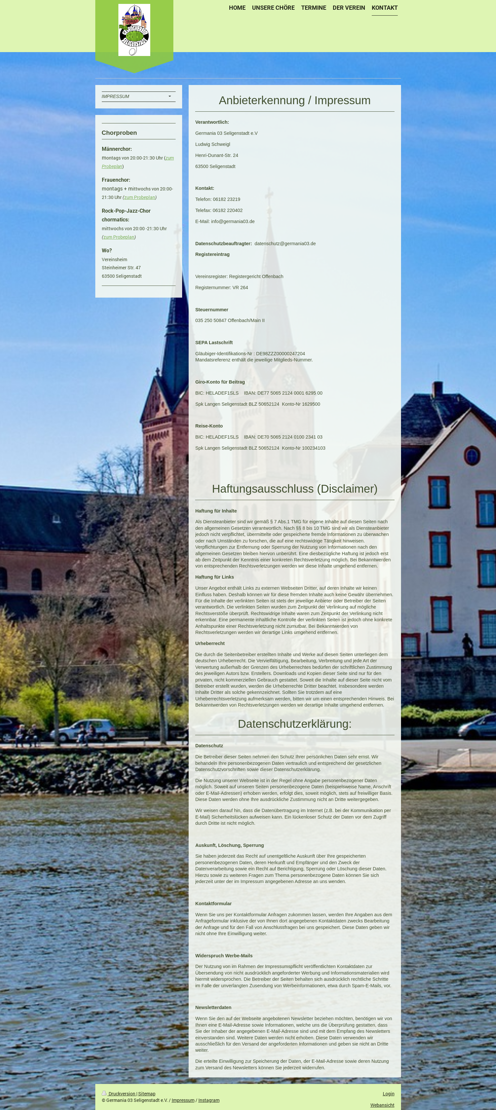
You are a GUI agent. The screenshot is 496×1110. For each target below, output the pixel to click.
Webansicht (382, 1105)
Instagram (209, 1100)
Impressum (183, 1100)
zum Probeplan (139, 197)
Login (389, 1093)
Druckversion (119, 1093)
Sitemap (146, 1093)
